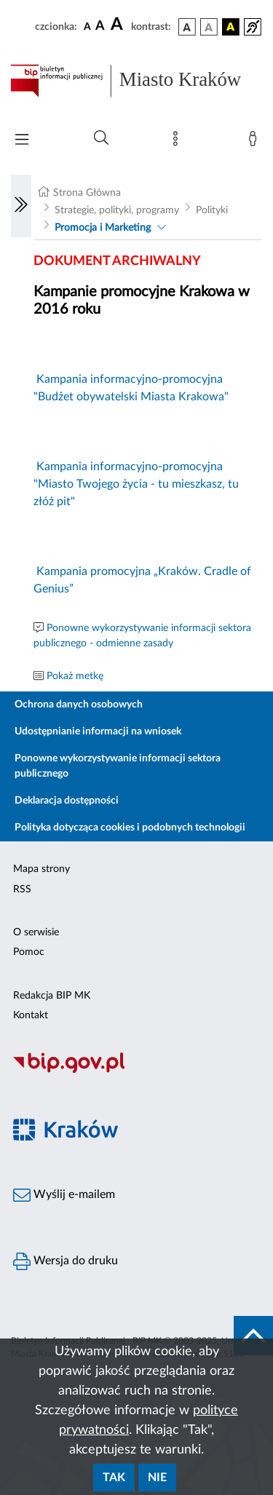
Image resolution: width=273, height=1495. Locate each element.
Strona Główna (87, 193)
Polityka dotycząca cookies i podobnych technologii (130, 827)
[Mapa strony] (178, 142)
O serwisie (36, 932)
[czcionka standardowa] (87, 26)
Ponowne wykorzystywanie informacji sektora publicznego (118, 766)
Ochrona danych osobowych (79, 704)
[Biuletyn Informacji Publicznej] (136, 1070)
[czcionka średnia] (100, 26)
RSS (22, 889)
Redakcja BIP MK (51, 996)
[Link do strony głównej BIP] (136, 81)
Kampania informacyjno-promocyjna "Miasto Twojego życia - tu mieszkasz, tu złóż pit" (136, 484)
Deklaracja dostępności (67, 801)
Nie (157, 1477)
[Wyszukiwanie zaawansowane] (101, 138)
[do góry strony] (253, 1335)
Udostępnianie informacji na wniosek (98, 731)
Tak (114, 1477)
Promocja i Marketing (103, 228)
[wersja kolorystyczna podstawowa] (187, 26)
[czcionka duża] (118, 25)
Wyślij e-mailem (64, 1195)
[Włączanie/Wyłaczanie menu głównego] (22, 141)
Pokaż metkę (75, 676)
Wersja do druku (65, 1261)
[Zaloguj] (255, 142)
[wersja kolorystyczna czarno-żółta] (230, 26)
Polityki (212, 210)
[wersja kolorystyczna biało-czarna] (208, 26)
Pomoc (28, 952)
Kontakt (30, 1015)
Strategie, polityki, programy (117, 210)
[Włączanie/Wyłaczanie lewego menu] (21, 206)
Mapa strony (41, 869)
